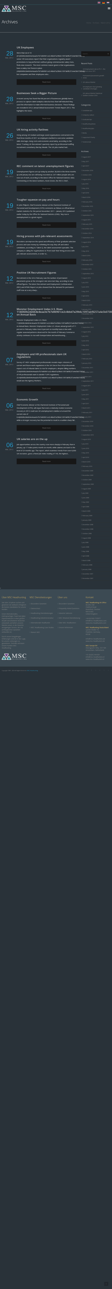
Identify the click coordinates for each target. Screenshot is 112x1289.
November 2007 (87, 578)
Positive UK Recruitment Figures (36, 272)
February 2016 (87, 202)
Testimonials (86, 142)
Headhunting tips (88, 128)
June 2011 (85, 395)
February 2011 (87, 412)
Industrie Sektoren (65, 613)
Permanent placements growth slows (93, 77)
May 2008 (85, 551)
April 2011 (85, 403)
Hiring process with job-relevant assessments (44, 236)
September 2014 (88, 238)
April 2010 (85, 457)
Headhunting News (89, 124)
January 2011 (86, 417)
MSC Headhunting (32, 670)
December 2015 (87, 206)
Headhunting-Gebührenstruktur (42, 618)
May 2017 (85, 161)
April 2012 (85, 350)
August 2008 (86, 538)
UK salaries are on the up (32, 439)
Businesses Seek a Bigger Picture (37, 93)
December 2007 (87, 574)
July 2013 (85, 282)
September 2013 (88, 274)
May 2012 (85, 345)
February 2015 (87, 224)
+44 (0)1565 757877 (93, 618)
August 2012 (86, 332)
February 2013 (87, 305)
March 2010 (86, 462)
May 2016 (85, 188)
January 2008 (86, 569)
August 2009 (86, 489)
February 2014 (87, 260)
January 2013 (86, 309)
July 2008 (85, 542)
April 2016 (85, 193)
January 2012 (86, 363)
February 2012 (87, 359)
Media (84, 133)
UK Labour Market (89, 82)
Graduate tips (87, 119)
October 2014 (86, 233)
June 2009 (85, 498)
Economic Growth (27, 399)
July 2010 (85, 444)
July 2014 (85, 247)
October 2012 (86, 323)
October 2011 (86, 377)
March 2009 (86, 511)
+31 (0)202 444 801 (93, 655)
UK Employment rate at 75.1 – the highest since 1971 (94, 70)
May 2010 (85, 453)
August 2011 (86, 386)
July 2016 (85, 184)
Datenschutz (35, 608)
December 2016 (87, 170)
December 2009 (87, 471)
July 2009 (85, 493)
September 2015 (88, 215)
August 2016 (86, 179)
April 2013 (85, 296)
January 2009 (86, 520)
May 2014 (85, 251)
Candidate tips (87, 110)
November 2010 (87, 426)
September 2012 (88, 327)
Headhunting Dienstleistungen (42, 613)
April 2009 (85, 507)
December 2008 (87, 524)
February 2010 (87, 466)
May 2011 (85, 399)
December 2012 (87, 314)
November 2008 (87, 529)
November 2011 (87, 372)
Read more (46, 82)
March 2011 (86, 408)
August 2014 (86, 242)
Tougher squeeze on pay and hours (38, 199)
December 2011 (87, 368)
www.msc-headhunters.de (95, 641)
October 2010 (86, 430)
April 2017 (85, 166)
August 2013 (86, 278)
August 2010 (86, 439)
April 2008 (85, 556)
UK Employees (25, 47)
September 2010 (88, 435)
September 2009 (88, 484)
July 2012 (85, 336)
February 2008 (87, 565)
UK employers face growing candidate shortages (92, 88)
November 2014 (87, 229)
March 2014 (86, 255)
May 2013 (85, 291)
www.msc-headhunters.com (96, 623)
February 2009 (87, 516)
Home (88, 23)
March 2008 (86, 560)
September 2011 (88, 381)
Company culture (88, 115)
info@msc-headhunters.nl (95, 657)
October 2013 (86, 269)
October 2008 (86, 533)
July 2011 (85, 390)
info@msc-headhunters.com (96, 621)
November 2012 (87, 318)
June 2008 (85, 547)
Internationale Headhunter (40, 623)
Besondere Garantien (38, 604)
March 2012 (86, 354)
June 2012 (85, 341)
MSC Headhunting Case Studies (42, 627)
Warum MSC (35, 632)
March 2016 (86, 197)
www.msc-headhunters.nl (95, 659)
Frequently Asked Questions (69, 608)
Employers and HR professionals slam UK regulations (42, 355)
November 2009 (87, 475)
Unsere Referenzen (66, 627)
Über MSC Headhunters (67, 623)
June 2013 (85, 287)
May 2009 (85, 502)
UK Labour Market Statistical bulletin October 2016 (92, 94)
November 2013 (87, 264)
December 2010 (87, 421)
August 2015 (86, 220)
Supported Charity (88, 137)
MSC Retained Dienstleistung (69, 618)
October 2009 (86, 480)
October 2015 (86, 211)
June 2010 (85, 448)
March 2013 (86, 300)
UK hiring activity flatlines (32, 129)
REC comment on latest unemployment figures (45, 166)
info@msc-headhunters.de (95, 639)
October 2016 (86, 175)
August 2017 (86, 157)
